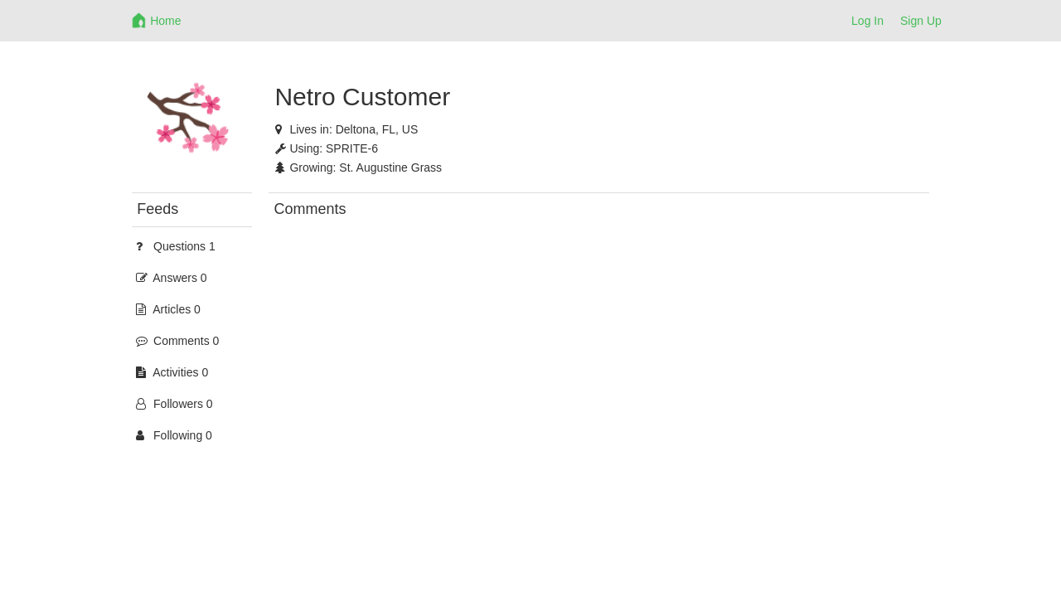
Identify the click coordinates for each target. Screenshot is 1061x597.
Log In (867, 20)
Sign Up (921, 20)
